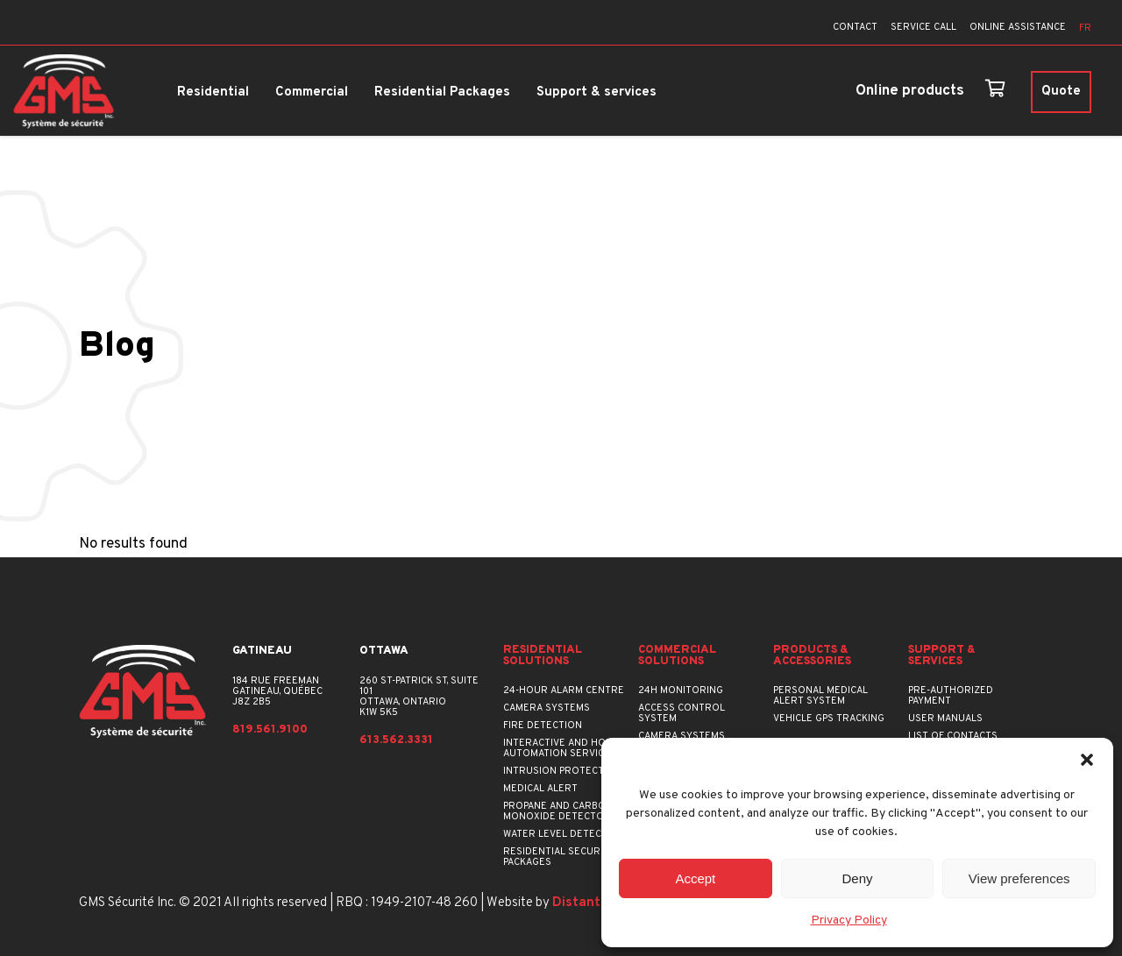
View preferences (1019, 878)
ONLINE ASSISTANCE (1017, 27)
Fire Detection (542, 725)
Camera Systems (546, 708)
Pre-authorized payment (950, 695)
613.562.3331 (396, 741)
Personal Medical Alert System (820, 695)
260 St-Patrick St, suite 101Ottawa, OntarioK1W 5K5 (419, 697)
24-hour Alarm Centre (563, 690)
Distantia (582, 903)
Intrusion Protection (562, 771)
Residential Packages (442, 92)
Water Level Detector (562, 834)
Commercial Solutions (677, 656)
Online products (910, 91)
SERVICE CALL (923, 27)
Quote (1061, 91)
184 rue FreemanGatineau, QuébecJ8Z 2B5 (277, 691)
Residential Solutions (542, 656)
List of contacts (953, 736)
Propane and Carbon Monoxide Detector (558, 811)
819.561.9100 (270, 730)
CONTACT (855, 27)
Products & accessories (812, 656)
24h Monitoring (680, 690)
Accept (695, 878)
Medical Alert (540, 789)
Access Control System (681, 713)
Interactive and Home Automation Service (561, 748)
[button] (1087, 759)
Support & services (596, 92)
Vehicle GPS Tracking (828, 718)
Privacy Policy (849, 920)
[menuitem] (1085, 28)
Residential (213, 92)
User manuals (945, 718)
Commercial (311, 92)
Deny (857, 878)
